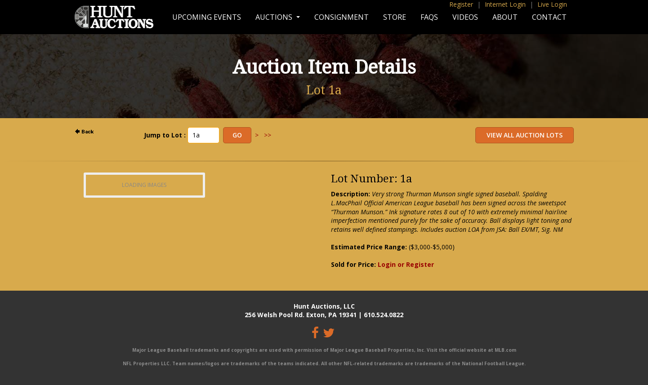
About (505, 17)
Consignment (341, 17)
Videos (465, 17)
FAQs (429, 17)
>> (267, 135)
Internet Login (505, 4)
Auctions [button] (274, 17)
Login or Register (406, 264)
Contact (549, 17)
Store (394, 17)
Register (461, 4)
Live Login (552, 4)
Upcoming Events (206, 17)
